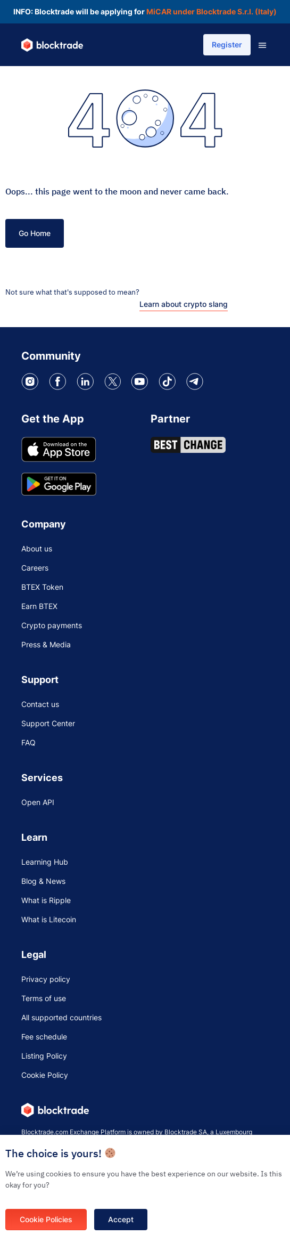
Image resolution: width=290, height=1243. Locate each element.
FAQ (28, 742)
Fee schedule (44, 1036)
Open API (37, 802)
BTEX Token (42, 586)
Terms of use (43, 998)
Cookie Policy (44, 1074)
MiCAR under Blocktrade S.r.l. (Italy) (211, 11)
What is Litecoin (48, 919)
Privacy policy (45, 979)
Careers (34, 567)
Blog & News (43, 880)
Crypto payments (51, 625)
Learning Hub (44, 861)
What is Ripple (46, 900)
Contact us (40, 704)
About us (36, 548)
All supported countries (61, 1017)
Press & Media (46, 644)
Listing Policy (44, 1055)
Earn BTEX (39, 606)
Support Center (48, 723)
